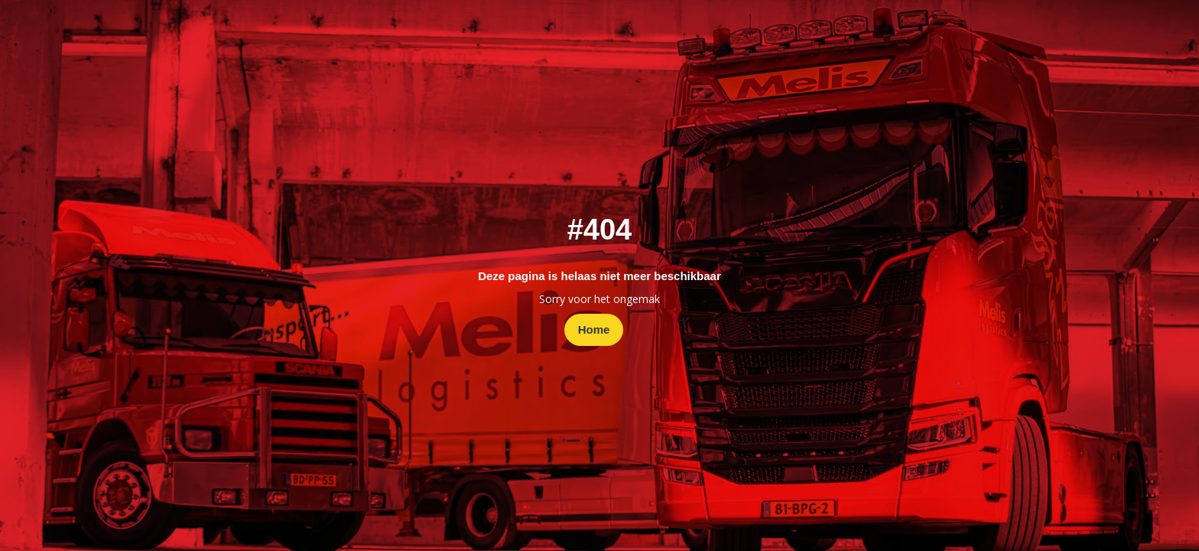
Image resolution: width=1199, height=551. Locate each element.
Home (594, 329)
